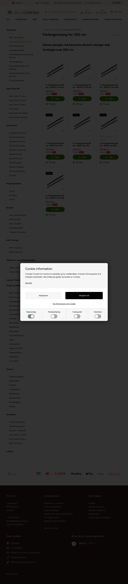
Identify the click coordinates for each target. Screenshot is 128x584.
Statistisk (98, 314)
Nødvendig (31, 314)
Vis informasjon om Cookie (64, 304)
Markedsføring (54, 314)
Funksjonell (77, 314)
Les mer (28, 283)
